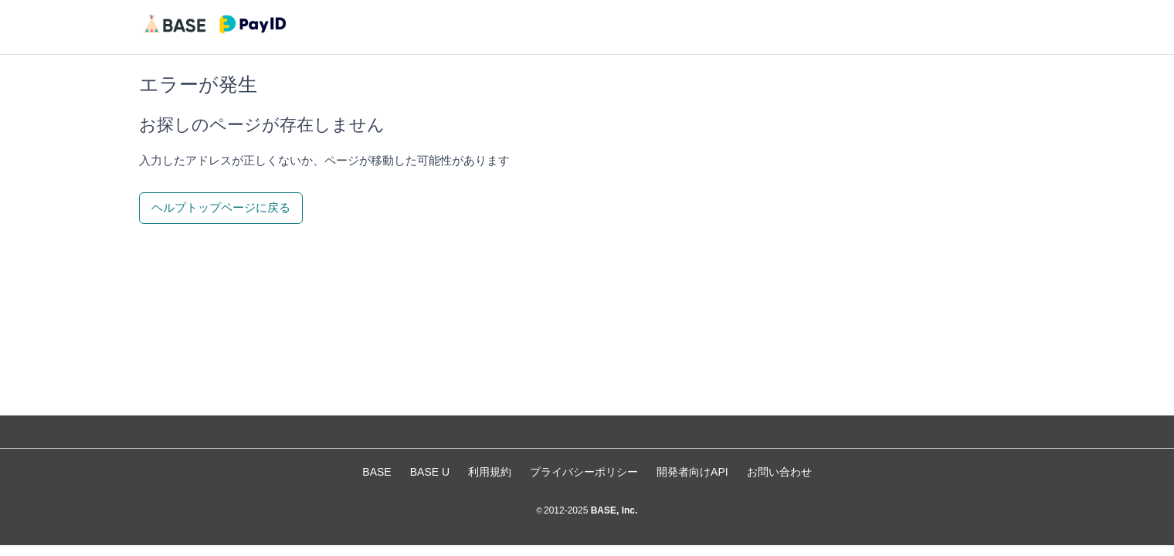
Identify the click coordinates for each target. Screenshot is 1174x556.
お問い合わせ (779, 472)
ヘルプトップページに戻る (220, 207)
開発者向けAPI (692, 472)
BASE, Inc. (612, 510)
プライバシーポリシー (584, 472)
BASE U (430, 472)
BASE (376, 472)
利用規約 (489, 472)
